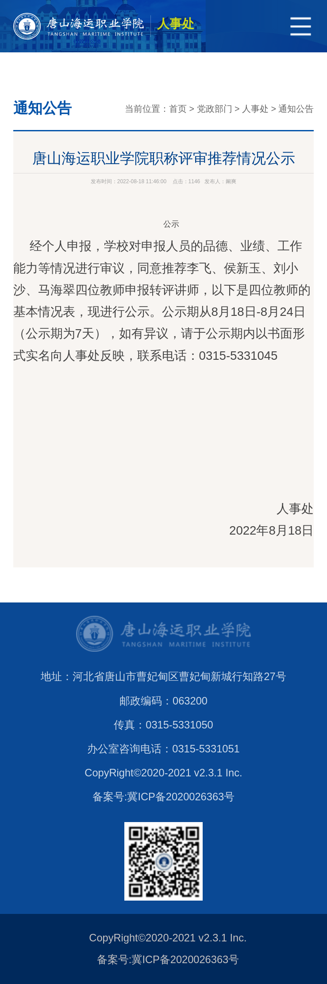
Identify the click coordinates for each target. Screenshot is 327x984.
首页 (178, 109)
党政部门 (214, 109)
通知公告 (296, 109)
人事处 (255, 109)
